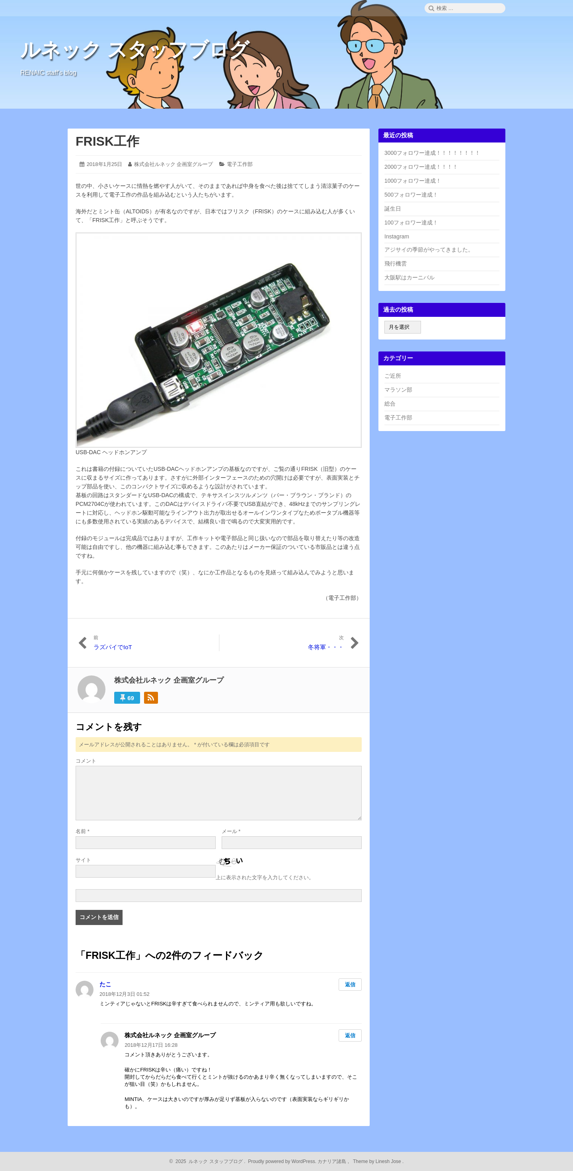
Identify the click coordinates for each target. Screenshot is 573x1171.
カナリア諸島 (332, 1161)
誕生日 (392, 208)
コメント (86, 761)
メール (231, 831)
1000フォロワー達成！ (412, 181)
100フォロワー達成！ (411, 222)
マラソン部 (398, 389)
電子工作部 (240, 164)
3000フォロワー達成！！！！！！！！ (432, 153)
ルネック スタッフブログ (134, 50)
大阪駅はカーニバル (409, 277)
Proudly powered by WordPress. (282, 1161)
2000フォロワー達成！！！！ (421, 167)
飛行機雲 (395, 263)
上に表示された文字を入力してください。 (265, 877)
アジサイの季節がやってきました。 (429, 249)
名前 (83, 831)
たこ (105, 984)
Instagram (396, 236)
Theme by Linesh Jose (378, 1161)
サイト (83, 860)
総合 (390, 403)
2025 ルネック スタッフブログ (208, 1161)
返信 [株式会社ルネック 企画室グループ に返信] (350, 1035)
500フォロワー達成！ (411, 194)
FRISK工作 (107, 141)
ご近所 (392, 376)
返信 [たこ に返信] (350, 985)
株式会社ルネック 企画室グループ (173, 164)
